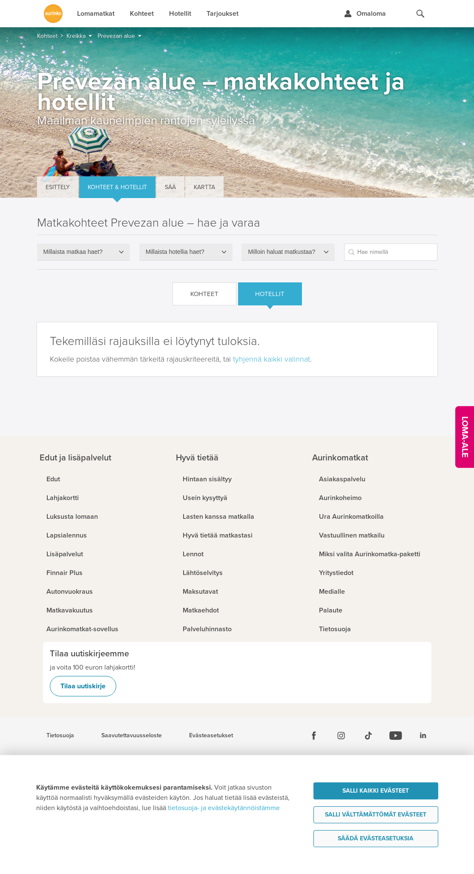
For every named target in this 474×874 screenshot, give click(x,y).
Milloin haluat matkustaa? (281, 251)
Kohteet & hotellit (117, 187)
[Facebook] (314, 736)
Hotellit (269, 294)
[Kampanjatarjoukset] (464, 437)
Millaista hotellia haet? (175, 251)
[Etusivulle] (53, 13)
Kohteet (204, 294)
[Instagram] (341, 736)
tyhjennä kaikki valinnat (271, 359)
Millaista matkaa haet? (73, 251)
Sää (170, 187)
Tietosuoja (60, 735)
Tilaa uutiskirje (83, 686)
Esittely (58, 187)
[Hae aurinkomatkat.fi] (420, 13)
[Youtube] (396, 736)
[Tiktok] (368, 736)
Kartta (204, 187)
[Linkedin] (423, 736)
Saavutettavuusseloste (131, 735)
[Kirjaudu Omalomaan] (365, 13)
